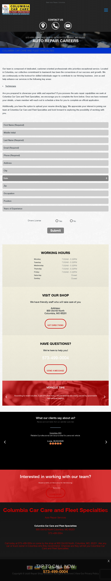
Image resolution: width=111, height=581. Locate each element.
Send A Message (55, 371)
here (65, 106)
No (74, 221)
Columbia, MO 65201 (73, 37)
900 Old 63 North (51, 37)
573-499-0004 (33, 37)
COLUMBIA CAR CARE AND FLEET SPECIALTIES (28, 50)
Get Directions (55, 325)
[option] (55, 393)
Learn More (55, 494)
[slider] (55, 443)
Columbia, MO (55, 433)
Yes (60, 221)
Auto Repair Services (55, 517)
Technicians (10, 86)
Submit (55, 230)
